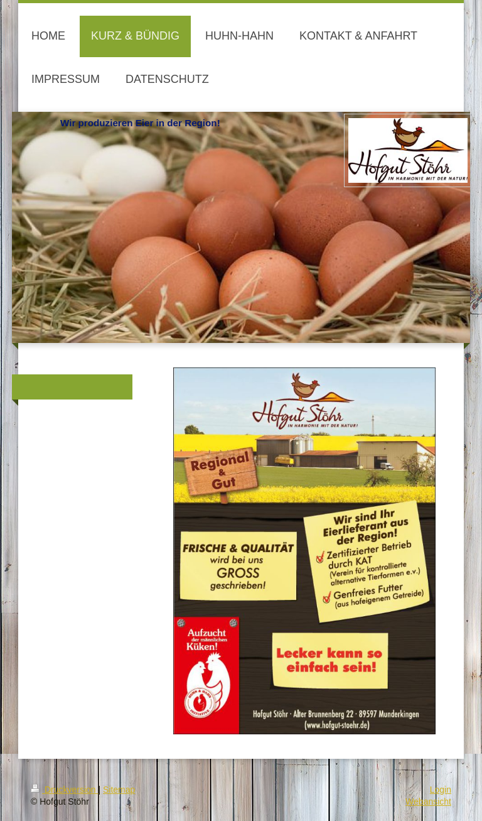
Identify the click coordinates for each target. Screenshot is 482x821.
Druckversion (64, 790)
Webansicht (428, 802)
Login (440, 790)
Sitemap (119, 790)
